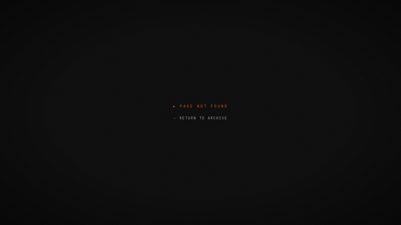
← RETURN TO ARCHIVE (200, 118)
